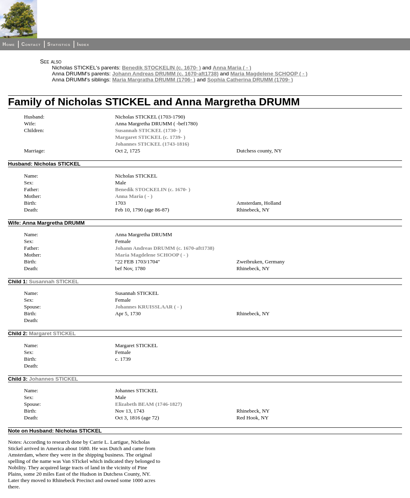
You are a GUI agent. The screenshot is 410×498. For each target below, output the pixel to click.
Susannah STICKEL (54, 282)
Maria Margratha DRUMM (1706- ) (153, 80)
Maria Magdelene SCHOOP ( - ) (268, 74)
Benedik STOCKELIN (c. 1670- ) (161, 68)
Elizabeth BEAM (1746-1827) (148, 404)
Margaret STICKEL (52, 333)
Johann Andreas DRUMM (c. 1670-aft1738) (165, 74)
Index (83, 44)
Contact (30, 44)
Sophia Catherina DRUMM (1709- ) (250, 80)
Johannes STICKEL (53, 379)
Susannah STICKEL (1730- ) (148, 130)
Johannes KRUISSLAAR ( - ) (148, 307)
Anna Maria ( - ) (232, 68)
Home (8, 44)
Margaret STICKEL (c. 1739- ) (150, 137)
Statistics (58, 44)
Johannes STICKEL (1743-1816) (152, 144)
